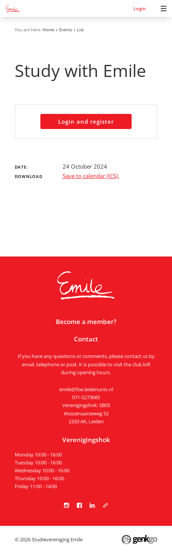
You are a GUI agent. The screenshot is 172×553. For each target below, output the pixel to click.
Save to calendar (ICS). (91, 176)
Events (65, 29)
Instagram (66, 505)
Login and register (86, 121)
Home (48, 29)
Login (140, 8)
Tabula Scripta (105, 505)
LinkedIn (92, 505)
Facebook (79, 505)
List (80, 29)
